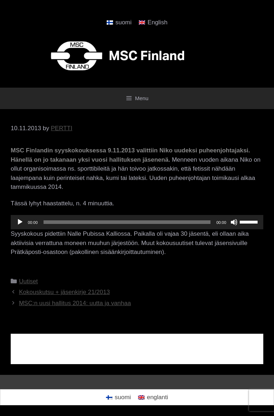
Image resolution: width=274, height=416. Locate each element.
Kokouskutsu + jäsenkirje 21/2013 (64, 292)
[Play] (20, 222)
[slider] (127, 222)
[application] (137, 222)
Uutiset (28, 281)
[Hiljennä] (234, 222)
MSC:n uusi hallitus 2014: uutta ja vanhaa (75, 303)
